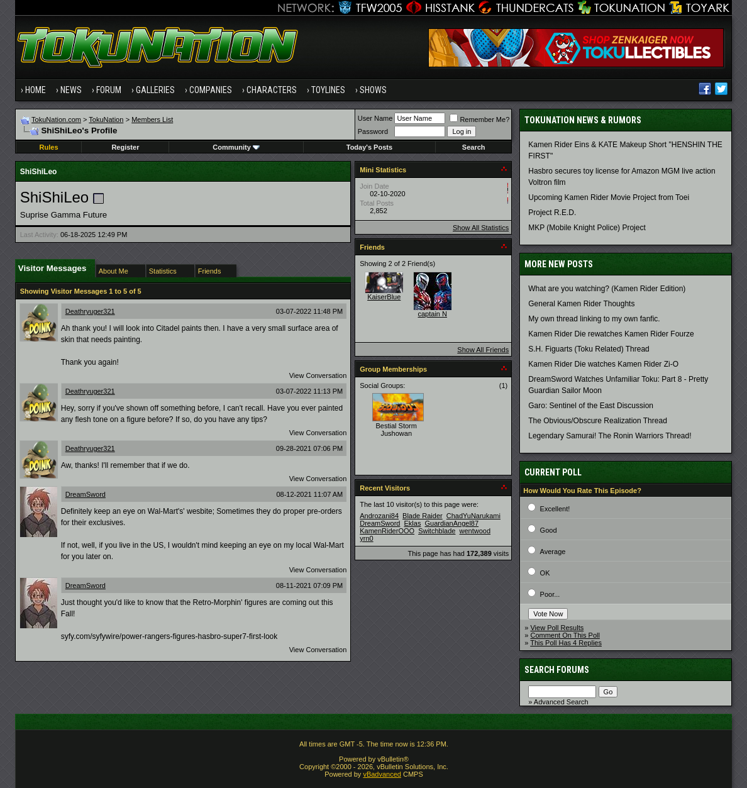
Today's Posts (369, 147)
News (71, 90)
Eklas (412, 523)
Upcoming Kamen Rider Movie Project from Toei (608, 197)
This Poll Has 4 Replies (566, 642)
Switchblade (436, 531)
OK (545, 573)
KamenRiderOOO (387, 531)
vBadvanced (382, 774)
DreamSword (85, 494)
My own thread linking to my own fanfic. (594, 318)
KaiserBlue (384, 297)
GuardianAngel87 (451, 523)
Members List (152, 119)
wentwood (475, 531)
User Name (375, 118)
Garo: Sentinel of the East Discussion (590, 405)
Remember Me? (479, 119)
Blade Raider (422, 515)
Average (553, 551)
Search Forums (556, 670)
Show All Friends (483, 349)
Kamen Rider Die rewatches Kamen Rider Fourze (611, 334)
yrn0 (366, 538)
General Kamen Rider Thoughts (581, 303)
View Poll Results (557, 627)
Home (35, 90)
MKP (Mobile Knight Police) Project (587, 227)
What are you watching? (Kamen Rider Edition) (606, 288)
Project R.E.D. (552, 212)
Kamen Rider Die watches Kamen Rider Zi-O (603, 364)
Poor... (550, 594)
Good (548, 530)
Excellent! (555, 509)
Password (373, 131)
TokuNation (106, 119)
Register (125, 147)
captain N (432, 314)
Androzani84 (379, 515)
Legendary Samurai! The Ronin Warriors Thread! (609, 435)
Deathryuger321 (90, 311)
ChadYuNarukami (473, 515)
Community (236, 147)
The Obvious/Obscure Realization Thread (597, 420)
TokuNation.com (56, 119)
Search (473, 147)
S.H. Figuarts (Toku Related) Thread (589, 349)
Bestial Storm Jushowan (396, 429)
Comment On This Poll (564, 635)
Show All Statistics (481, 227)
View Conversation (318, 375)
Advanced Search (561, 702)
